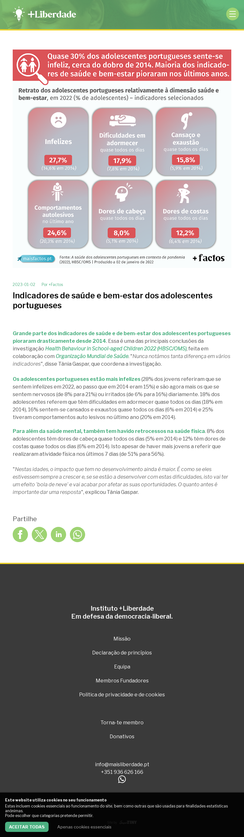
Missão (122, 639)
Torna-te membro (122, 723)
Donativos (122, 737)
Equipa (122, 667)
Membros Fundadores (122, 681)
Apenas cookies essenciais (84, 826)
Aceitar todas (27, 826)
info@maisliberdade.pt (122, 764)
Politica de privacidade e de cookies (122, 695)
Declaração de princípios (122, 653)
